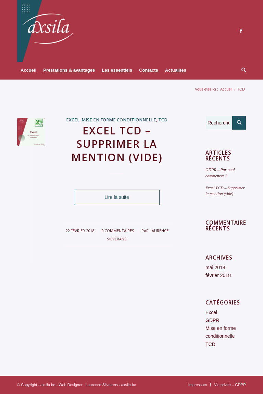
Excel (72, 120)
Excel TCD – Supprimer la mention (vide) (117, 143)
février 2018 (218, 275)
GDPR (212, 320)
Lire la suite (116, 197)
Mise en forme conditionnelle (119, 120)
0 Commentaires (117, 230)
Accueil (226, 89)
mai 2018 (215, 267)
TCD (162, 120)
